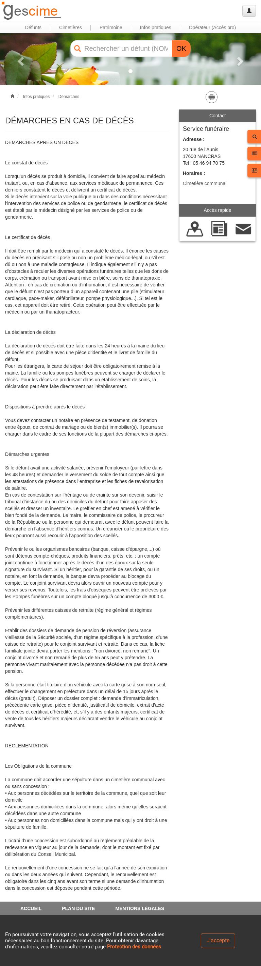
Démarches (68, 96)
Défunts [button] (33, 27)
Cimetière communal (204, 183)
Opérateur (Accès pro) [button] (212, 27)
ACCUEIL (30, 908)
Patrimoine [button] (111, 27)
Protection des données (134, 947)
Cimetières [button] (70, 27)
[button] (19, 59)
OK (181, 48)
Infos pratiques (36, 96)
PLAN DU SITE (78, 908)
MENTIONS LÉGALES (139, 908)
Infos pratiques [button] (155, 27)
